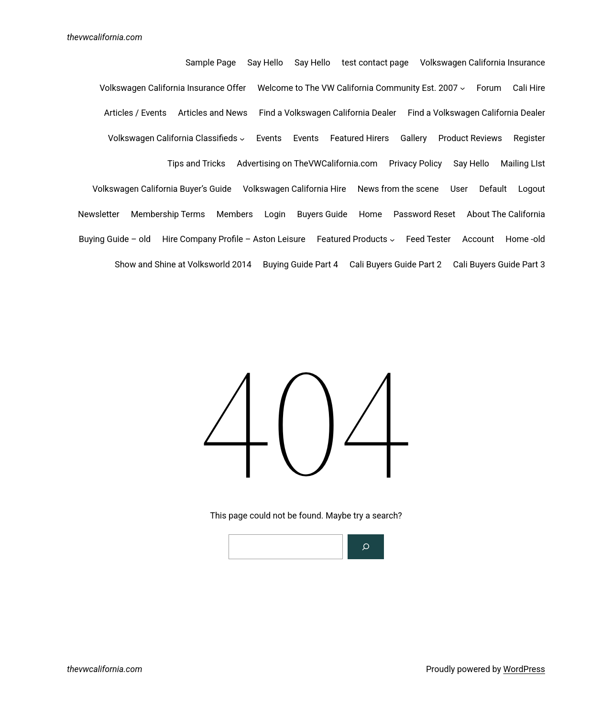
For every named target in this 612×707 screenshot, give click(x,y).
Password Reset (424, 214)
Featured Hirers (359, 138)
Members (235, 214)
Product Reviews (470, 138)
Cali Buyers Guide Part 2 (395, 264)
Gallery (414, 138)
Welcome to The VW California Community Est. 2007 (357, 88)
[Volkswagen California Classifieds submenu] (242, 138)
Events (269, 138)
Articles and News (212, 113)
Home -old (525, 239)
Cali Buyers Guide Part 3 (499, 264)
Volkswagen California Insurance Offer (172, 88)
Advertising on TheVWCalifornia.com (307, 163)
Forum (489, 88)
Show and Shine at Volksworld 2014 (183, 264)
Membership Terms (168, 214)
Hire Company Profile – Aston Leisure (234, 239)
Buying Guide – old (115, 239)
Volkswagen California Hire (294, 189)
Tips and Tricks (196, 163)
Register (529, 138)
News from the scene (398, 189)
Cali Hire (529, 88)
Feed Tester (428, 239)
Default (493, 189)
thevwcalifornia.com (104, 37)
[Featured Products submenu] (392, 239)
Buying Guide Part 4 (300, 264)
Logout (531, 189)
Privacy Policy (415, 163)
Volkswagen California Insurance (482, 62)
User (459, 189)
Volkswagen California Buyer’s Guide (161, 189)
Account (478, 239)
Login (274, 214)
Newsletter (99, 214)
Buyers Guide (322, 214)
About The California (506, 214)
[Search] (366, 546)
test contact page (375, 62)
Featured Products (352, 239)
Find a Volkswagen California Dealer (327, 113)
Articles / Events (135, 113)
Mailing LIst (523, 163)
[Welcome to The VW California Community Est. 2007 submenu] (462, 88)
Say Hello (265, 62)
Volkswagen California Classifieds (173, 138)
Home (370, 214)
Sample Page (211, 62)
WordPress (524, 669)
